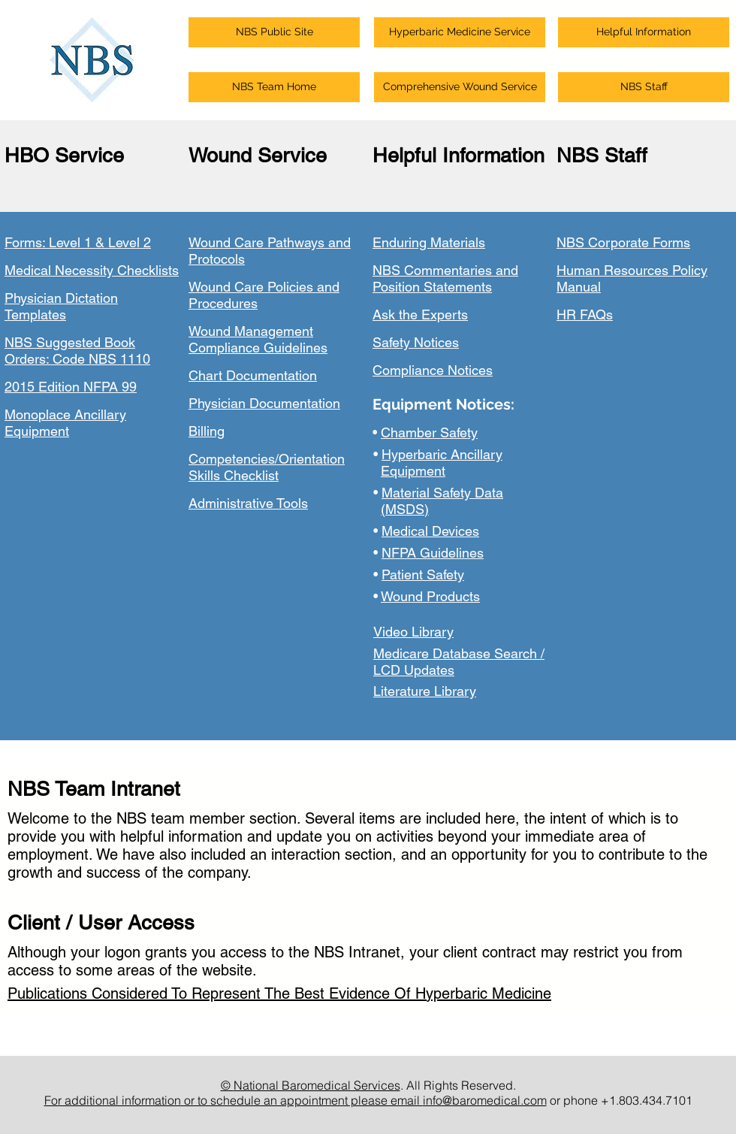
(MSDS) (405, 509)
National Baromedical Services (317, 1085)
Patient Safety (423, 574)
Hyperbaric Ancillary (442, 454)
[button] (274, 32)
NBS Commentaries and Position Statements (445, 278)
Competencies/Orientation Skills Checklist (267, 467)
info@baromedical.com (485, 1100)
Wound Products (430, 596)
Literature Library (424, 691)
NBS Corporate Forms (623, 242)
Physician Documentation (264, 403)
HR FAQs (585, 314)
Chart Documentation (253, 375)
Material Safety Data (442, 492)
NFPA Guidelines (433, 553)
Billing (207, 431)
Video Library (413, 632)
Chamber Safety (429, 432)
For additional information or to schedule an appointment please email (233, 1100)
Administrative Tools (248, 503)
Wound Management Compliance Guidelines (258, 339)
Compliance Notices (433, 370)
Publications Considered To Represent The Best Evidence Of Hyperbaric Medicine (279, 993)
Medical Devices (430, 531)
